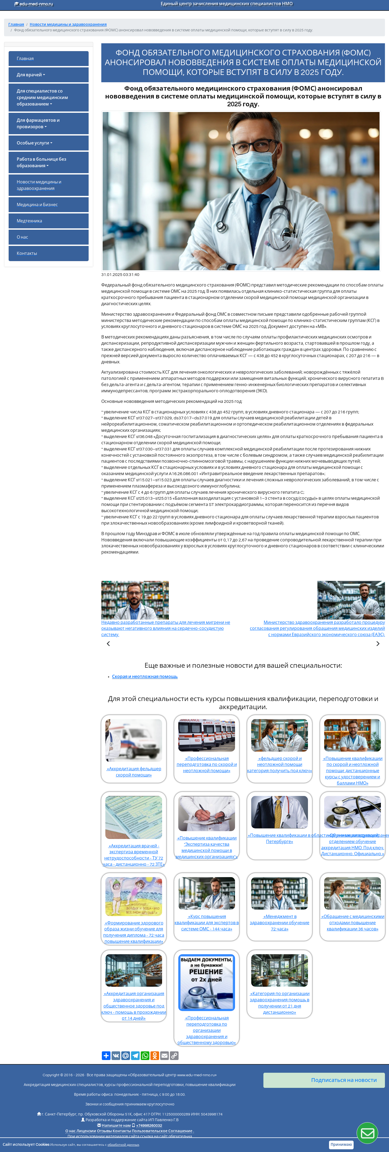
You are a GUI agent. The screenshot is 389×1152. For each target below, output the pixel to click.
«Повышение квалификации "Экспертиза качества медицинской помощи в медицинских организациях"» (206, 825)
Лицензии (86, 1131)
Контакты (27, 253)
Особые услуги (33, 143)
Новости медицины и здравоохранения (39, 185)
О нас (22, 237)
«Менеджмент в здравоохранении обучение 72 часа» (279, 902)
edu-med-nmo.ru (33, 4)
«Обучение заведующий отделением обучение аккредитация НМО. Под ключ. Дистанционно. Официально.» (352, 824)
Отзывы (104, 1131)
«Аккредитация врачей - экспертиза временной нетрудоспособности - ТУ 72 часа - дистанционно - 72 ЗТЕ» (133, 829)
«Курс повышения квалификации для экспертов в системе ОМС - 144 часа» (206, 902)
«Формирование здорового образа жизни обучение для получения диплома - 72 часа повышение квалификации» (133, 908)
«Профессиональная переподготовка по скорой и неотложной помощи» (206, 744)
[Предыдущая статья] (108, 644)
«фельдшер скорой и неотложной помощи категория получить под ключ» (279, 744)
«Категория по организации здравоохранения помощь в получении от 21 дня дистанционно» (279, 982)
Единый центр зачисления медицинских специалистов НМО (227, 4)
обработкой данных (123, 1145)
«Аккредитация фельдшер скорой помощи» (133, 746)
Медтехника (29, 221)
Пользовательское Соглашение (162, 1131)
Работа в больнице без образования (41, 162)
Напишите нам (116, 1126)
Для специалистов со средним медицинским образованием (42, 97)
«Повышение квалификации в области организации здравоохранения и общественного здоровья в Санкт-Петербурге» (279, 818)
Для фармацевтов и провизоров (38, 123)
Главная (25, 59)
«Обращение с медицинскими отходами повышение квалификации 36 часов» (352, 902)
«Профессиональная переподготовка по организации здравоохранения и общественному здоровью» (206, 997)
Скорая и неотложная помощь (145, 676)
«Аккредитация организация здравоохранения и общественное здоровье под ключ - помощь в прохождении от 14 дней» (133, 985)
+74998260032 (149, 1126)
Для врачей (29, 75)
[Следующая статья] (377, 644)
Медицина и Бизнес (37, 205)
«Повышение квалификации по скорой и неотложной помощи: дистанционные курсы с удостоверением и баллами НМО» (352, 750)
